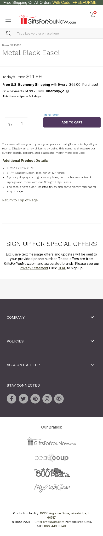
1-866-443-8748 (53, 526)
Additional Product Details (25, 160)
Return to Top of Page (20, 200)
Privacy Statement (34, 268)
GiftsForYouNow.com (49, 522)
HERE (62, 268)
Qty (10, 124)
